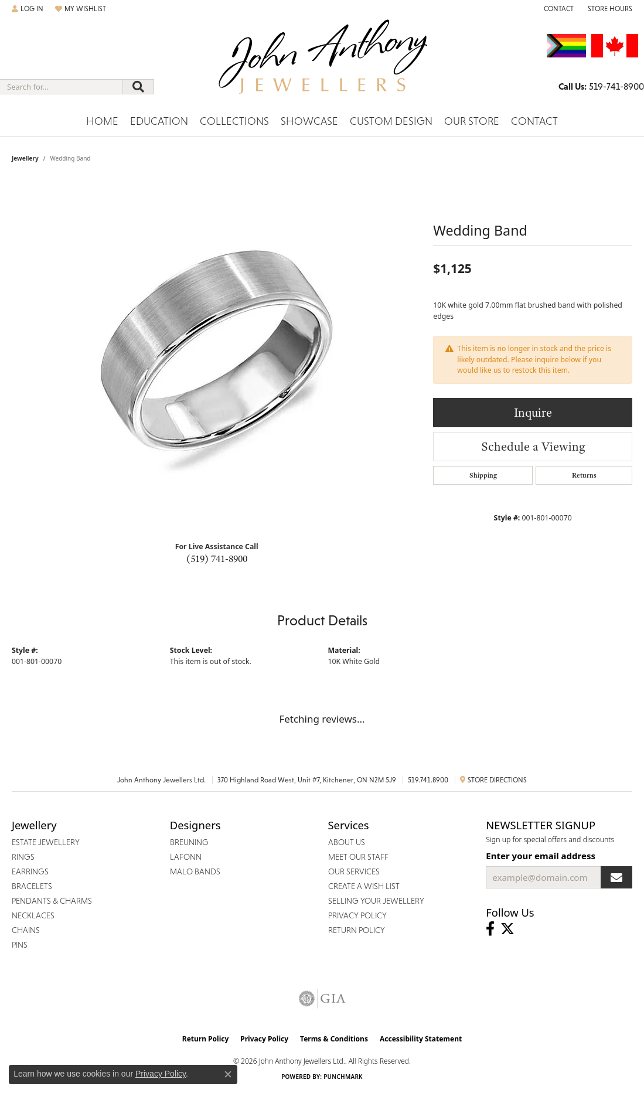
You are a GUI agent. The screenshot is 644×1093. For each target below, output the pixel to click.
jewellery (25, 158)
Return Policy (205, 1039)
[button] (27, 9)
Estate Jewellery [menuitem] (46, 842)
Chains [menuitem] (26, 930)
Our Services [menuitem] (354, 871)
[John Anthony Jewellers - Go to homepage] (322, 64)
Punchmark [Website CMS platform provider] (343, 1076)
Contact (534, 121)
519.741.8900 (428, 780)
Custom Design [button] (391, 121)
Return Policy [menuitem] (356, 930)
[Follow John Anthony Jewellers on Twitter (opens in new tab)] (507, 929)
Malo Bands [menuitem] (195, 871)
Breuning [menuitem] (189, 842)
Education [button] (159, 121)
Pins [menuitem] (20, 944)
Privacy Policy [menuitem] (357, 915)
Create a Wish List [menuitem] (364, 886)
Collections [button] (234, 121)
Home (102, 121)
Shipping (483, 475)
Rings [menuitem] (23, 857)
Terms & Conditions (334, 1039)
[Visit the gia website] (322, 998)
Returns (584, 475)
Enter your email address (540, 856)
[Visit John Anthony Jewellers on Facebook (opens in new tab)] (490, 929)
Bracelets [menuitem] (32, 886)
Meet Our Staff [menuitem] (358, 857)
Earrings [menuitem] (30, 871)
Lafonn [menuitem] (186, 857)
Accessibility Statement (421, 1039)
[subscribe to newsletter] (616, 877)
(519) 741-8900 (216, 558)
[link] (557, 9)
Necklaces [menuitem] (33, 915)
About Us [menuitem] (346, 842)
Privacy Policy (264, 1039)
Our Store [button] (471, 121)
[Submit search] (138, 86)
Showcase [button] (309, 121)
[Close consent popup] (227, 1074)
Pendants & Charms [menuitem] (52, 900)
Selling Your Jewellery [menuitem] (376, 900)
